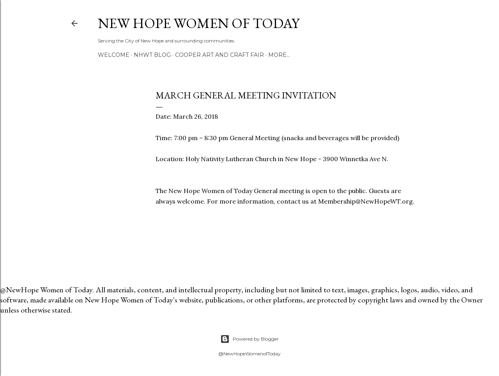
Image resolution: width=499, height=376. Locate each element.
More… (279, 54)
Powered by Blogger (249, 339)
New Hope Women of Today (198, 23)
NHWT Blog (152, 54)
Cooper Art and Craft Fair (219, 54)
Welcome (113, 54)
